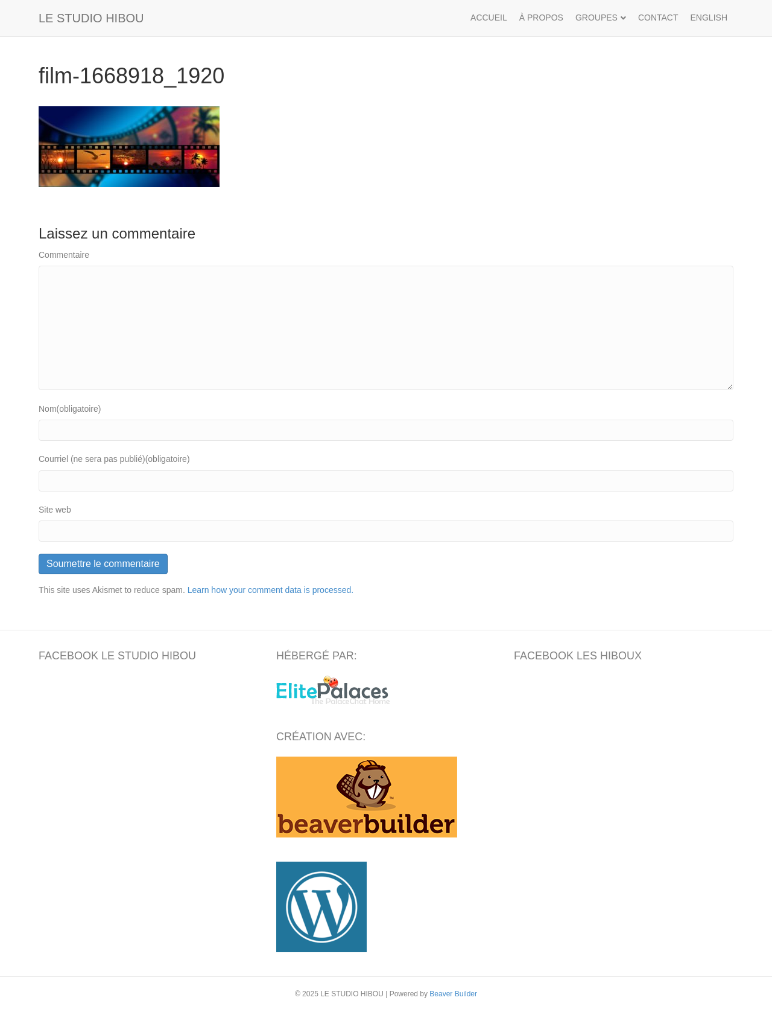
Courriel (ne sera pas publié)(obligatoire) (114, 459)
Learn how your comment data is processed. (270, 590)
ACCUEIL (488, 17)
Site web (55, 509)
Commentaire (64, 255)
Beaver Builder (453, 994)
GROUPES (596, 17)
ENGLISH (709, 17)
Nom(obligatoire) (70, 409)
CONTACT (658, 17)
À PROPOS (541, 17)
